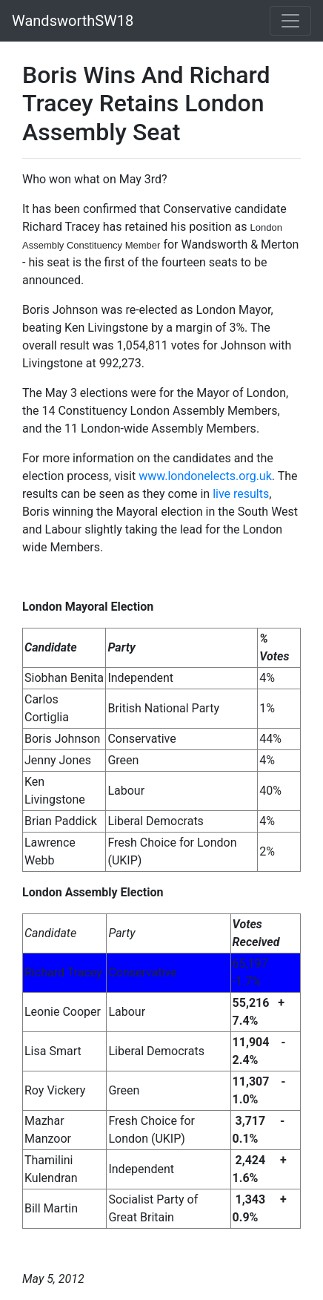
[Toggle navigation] (290, 21)
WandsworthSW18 (72, 21)
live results (241, 494)
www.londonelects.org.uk (205, 476)
